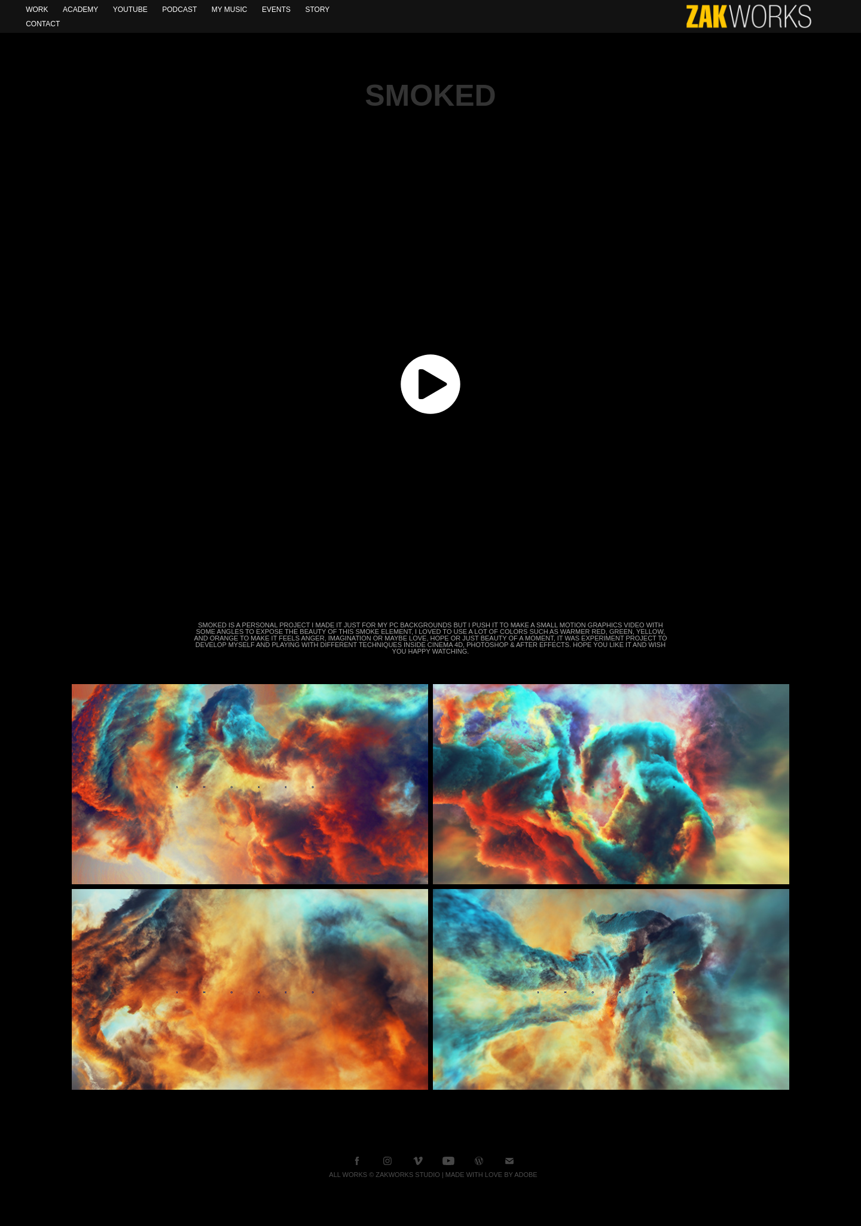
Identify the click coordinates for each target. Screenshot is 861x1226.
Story (317, 9)
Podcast (179, 9)
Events (276, 9)
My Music (230, 9)
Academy (80, 9)
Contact (43, 24)
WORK (37, 9)
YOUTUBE (130, 9)
